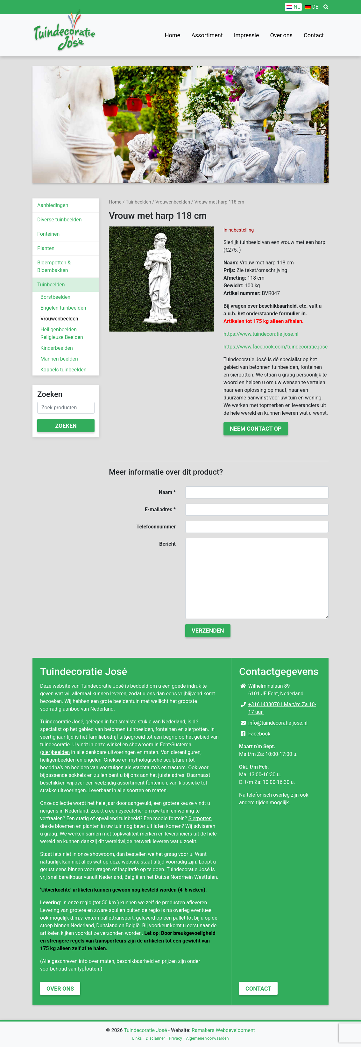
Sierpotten (200, 818)
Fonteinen (48, 234)
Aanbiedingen (52, 205)
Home (172, 35)
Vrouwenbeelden (59, 319)
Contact (314, 35)
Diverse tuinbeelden (59, 220)
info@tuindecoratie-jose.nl (278, 723)
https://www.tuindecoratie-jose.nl (260, 334)
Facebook (259, 734)
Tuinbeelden (51, 285)
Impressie (246, 35)
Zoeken (66, 425)
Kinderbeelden (56, 348)
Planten (45, 248)
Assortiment (207, 35)
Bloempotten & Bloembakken (54, 266)
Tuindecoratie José (145, 1030)
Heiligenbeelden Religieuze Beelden (61, 333)
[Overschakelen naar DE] (311, 7)
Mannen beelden (59, 359)
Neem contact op (256, 428)
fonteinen (156, 783)
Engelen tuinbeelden (63, 308)
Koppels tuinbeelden (63, 370)
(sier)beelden (55, 752)
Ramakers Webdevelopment (223, 1030)
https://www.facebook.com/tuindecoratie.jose (275, 347)
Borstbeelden (55, 297)
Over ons (281, 35)
